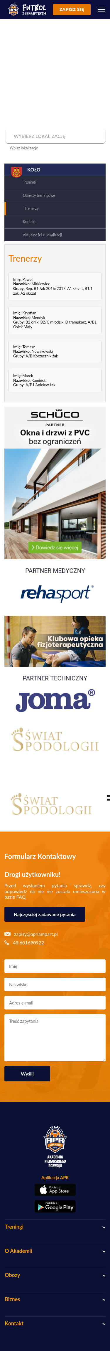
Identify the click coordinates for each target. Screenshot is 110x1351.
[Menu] (101, 9)
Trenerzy (32, 208)
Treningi (29, 182)
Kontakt (29, 221)
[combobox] (54, 136)
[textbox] (54, 136)
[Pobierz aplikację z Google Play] (55, 1206)
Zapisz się (72, 9)
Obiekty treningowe (39, 195)
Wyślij (27, 1073)
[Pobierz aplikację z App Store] (55, 1190)
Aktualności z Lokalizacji (42, 234)
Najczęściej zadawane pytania (45, 914)
